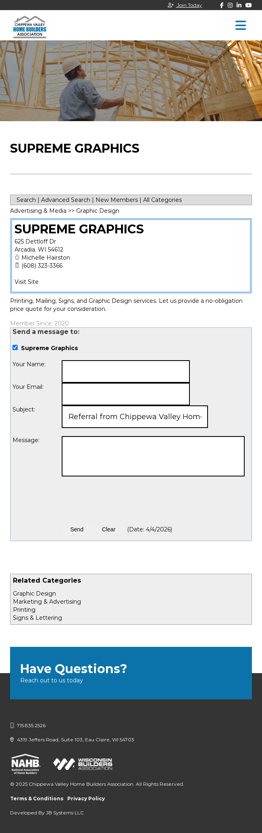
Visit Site (27, 281)
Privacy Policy (86, 798)
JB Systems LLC (65, 813)
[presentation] (123, 500)
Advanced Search (65, 200)
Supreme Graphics (79, 229)
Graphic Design (34, 593)
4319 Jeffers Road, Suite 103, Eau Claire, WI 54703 (72, 739)
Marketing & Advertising (47, 601)
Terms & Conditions (36, 798)
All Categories (162, 200)
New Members (117, 200)
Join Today (185, 5)
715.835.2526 (28, 725)
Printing (24, 609)
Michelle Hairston (45, 257)
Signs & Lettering (37, 617)
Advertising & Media (38, 210)
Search (26, 200)
